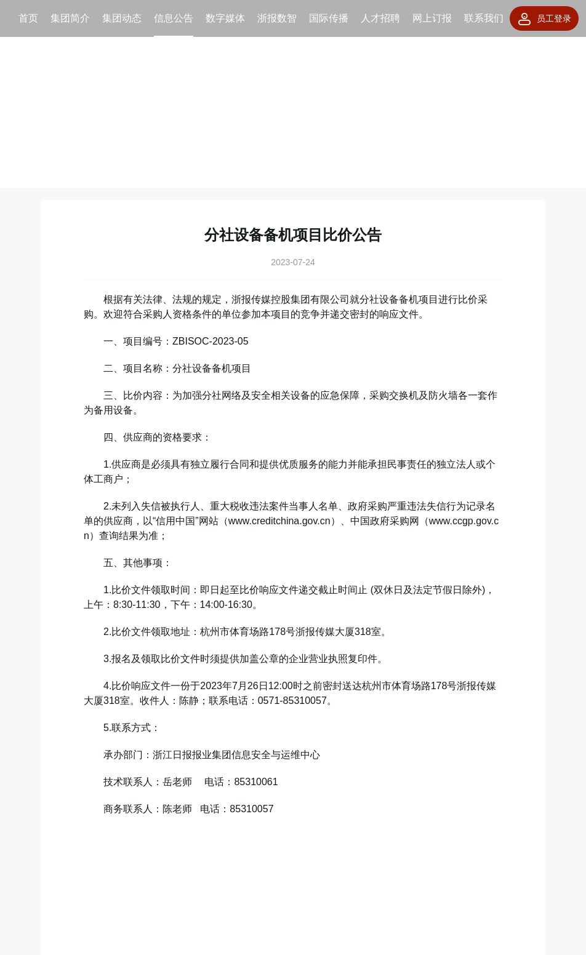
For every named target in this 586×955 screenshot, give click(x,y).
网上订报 (432, 18)
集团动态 (122, 18)
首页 (28, 18)
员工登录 (544, 19)
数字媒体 (225, 18)
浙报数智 (277, 18)
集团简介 (70, 18)
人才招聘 (380, 18)
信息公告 (173, 18)
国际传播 (328, 18)
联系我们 (484, 18)
